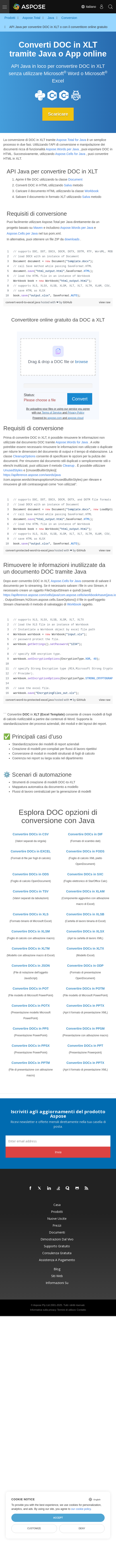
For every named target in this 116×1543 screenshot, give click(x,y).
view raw (104, 302)
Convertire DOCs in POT (31, 988)
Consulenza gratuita (56, 1253)
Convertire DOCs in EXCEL (31, 851)
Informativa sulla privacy (43, 1309)
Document (75, 179)
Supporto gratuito (57, 1246)
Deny (82, 1528)
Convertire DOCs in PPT (85, 1045)
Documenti (57, 1232)
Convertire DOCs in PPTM (31, 1063)
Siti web (57, 1276)
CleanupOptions (24, 456)
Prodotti (57, 1211)
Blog (57, 1269)
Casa (57, 1205)
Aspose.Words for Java (72, 442)
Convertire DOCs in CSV (31, 834)
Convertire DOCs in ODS (30, 874)
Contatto (81, 1309)
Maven (38, 227)
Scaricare (58, 114)
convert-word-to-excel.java (23, 302)
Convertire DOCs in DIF (85, 834)
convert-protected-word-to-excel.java (30, 550)
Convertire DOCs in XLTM (31, 948)
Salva (68, 185)
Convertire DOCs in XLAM (85, 891)
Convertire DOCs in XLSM (31, 931)
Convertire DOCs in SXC (85, 874)
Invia (58, 1152)
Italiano (88, 7)
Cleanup (68, 465)
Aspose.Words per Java (62, 149)
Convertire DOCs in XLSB (85, 914)
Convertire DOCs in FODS (85, 851)
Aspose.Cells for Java (70, 154)
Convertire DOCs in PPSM (85, 1028)
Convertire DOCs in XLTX (85, 948)
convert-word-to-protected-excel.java (30, 700)
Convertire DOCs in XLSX (85, 931)
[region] (58, 273)
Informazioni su (57, 1283)
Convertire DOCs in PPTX (85, 1005)
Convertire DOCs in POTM (85, 988)
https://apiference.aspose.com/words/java (32, 475)
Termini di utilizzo (66, 1309)
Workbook (92, 191)
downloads (72, 239)
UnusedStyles (12, 470)
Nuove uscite (57, 1218)
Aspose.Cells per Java (22, 233)
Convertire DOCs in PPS (31, 1028)
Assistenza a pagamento (57, 1260)
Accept (58, 1517)
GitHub (67, 302)
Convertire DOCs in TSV (31, 891)
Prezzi (57, 1225)
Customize (34, 1528)
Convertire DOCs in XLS (31, 914)
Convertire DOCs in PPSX (31, 1045)
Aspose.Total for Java (71, 140)
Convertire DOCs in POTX (31, 1005)
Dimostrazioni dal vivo (57, 1239)
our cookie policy (81, 1509)
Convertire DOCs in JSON (31, 965)
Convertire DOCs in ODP (85, 965)
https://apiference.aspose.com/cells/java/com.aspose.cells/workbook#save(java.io (59, 595)
